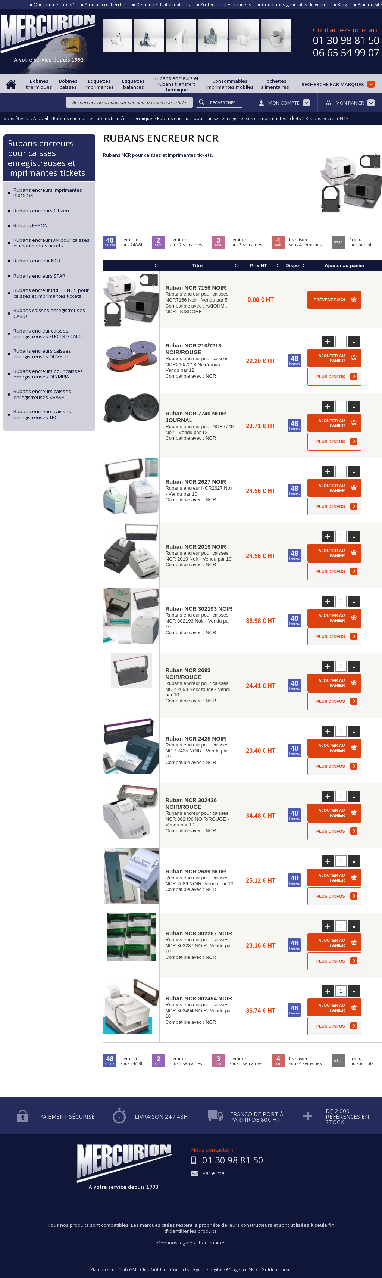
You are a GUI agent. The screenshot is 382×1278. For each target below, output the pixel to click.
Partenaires (212, 1242)
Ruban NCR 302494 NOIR (198, 998)
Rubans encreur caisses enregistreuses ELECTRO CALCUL (50, 334)
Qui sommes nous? (54, 4)
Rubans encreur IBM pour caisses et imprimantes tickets (51, 243)
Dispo (292, 265)
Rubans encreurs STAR (39, 276)
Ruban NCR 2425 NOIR (195, 738)
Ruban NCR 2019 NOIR (195, 546)
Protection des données (225, 4)
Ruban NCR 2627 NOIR (195, 482)
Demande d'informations (163, 4)
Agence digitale (208, 1269)
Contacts (179, 1269)
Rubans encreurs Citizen (41, 211)
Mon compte (284, 102)
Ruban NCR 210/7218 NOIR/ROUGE (193, 348)
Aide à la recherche (105, 4)
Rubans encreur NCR (36, 261)
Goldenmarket (277, 1269)
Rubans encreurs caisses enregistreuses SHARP (42, 394)
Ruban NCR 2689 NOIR (195, 871)
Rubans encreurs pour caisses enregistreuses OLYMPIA (48, 374)
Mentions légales (175, 1242)
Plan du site (370, 4)
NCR (170, 311)
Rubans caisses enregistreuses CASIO (49, 313)
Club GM (127, 1269)
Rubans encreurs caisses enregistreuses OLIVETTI (42, 354)
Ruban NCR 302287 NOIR (198, 933)
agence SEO (244, 1269)
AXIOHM (214, 306)
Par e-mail (214, 1174)
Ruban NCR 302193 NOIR (198, 608)
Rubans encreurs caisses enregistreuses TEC (42, 414)
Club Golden (153, 1269)
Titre (197, 265)
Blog (342, 4)
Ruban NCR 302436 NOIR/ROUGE (191, 803)
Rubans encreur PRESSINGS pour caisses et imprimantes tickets (51, 293)
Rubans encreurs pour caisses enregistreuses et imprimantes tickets (46, 157)
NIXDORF (191, 311)
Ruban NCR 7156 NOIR (195, 287)
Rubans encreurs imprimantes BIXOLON (47, 193)
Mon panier (350, 102)
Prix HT (258, 265)
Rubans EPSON (30, 226)
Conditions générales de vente (294, 4)
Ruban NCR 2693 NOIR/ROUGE (187, 673)
